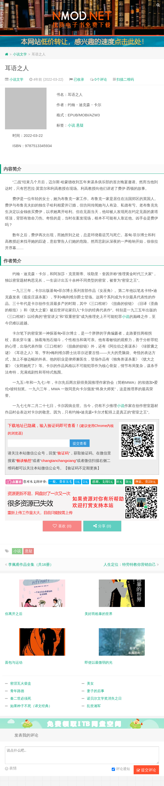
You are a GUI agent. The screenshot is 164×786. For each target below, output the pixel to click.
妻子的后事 (95, 691)
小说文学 (20, 54)
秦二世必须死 (20, 698)
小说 (71, 125)
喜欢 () (62, 526)
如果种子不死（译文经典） (31, 706)
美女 (90, 683)
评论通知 (121, 769)
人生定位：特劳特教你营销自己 (130, 564)
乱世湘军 (94, 706)
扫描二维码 (125, 79)
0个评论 (101, 79)
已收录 (79, 79)
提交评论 (146, 770)
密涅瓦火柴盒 (20, 683)
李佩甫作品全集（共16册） (31, 564)
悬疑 (80, 125)
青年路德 (17, 691)
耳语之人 (17, 68)
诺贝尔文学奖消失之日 (104, 698)
